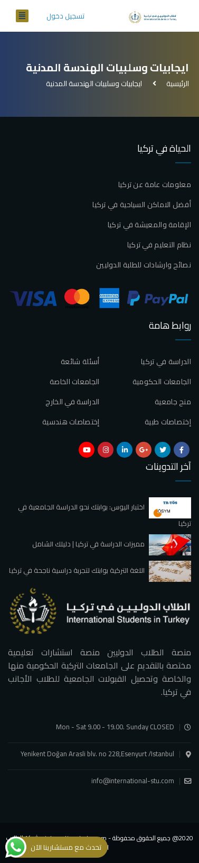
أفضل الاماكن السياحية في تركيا (141, 204)
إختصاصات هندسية (71, 422)
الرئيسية (176, 83)
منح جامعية (173, 402)
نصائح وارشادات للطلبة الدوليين (143, 265)
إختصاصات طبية (168, 422)
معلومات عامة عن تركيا (154, 184)
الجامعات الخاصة (75, 381)
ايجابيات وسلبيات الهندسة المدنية (94, 83)
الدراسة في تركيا (166, 361)
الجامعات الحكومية (161, 381)
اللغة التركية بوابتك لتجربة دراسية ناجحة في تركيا (77, 570)
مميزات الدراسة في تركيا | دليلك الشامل (88, 543)
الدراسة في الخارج (72, 402)
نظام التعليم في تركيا (159, 245)
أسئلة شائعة (80, 361)
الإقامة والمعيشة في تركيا (149, 224)
